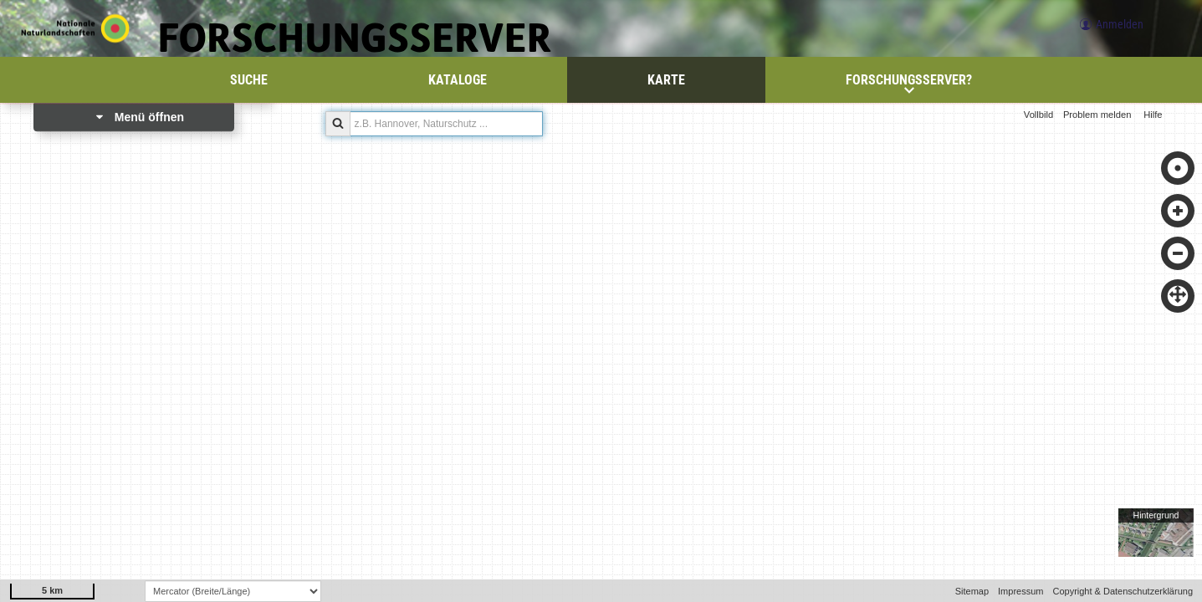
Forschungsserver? (909, 83)
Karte (666, 80)
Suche (249, 80)
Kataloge (457, 80)
